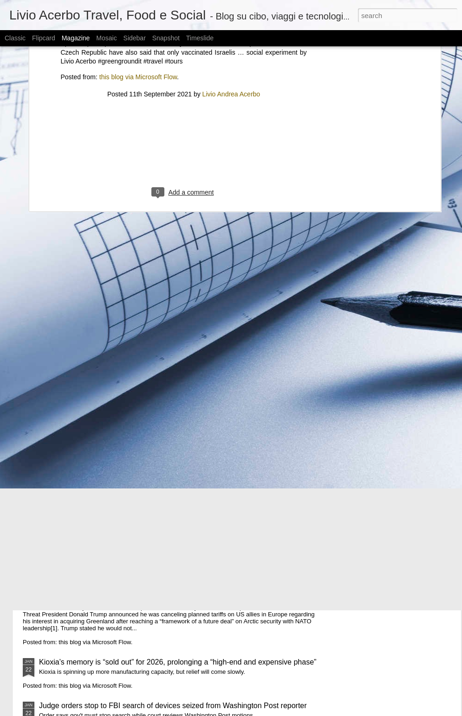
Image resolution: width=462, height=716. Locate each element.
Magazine (76, 38)
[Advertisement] (184, 81)
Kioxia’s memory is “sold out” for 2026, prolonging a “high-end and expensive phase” (177, 662)
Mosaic (106, 38)
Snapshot (166, 38)
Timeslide (200, 38)
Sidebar (135, 38)
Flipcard (43, 38)
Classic (15, 38)
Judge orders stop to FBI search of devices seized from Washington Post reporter (173, 706)
